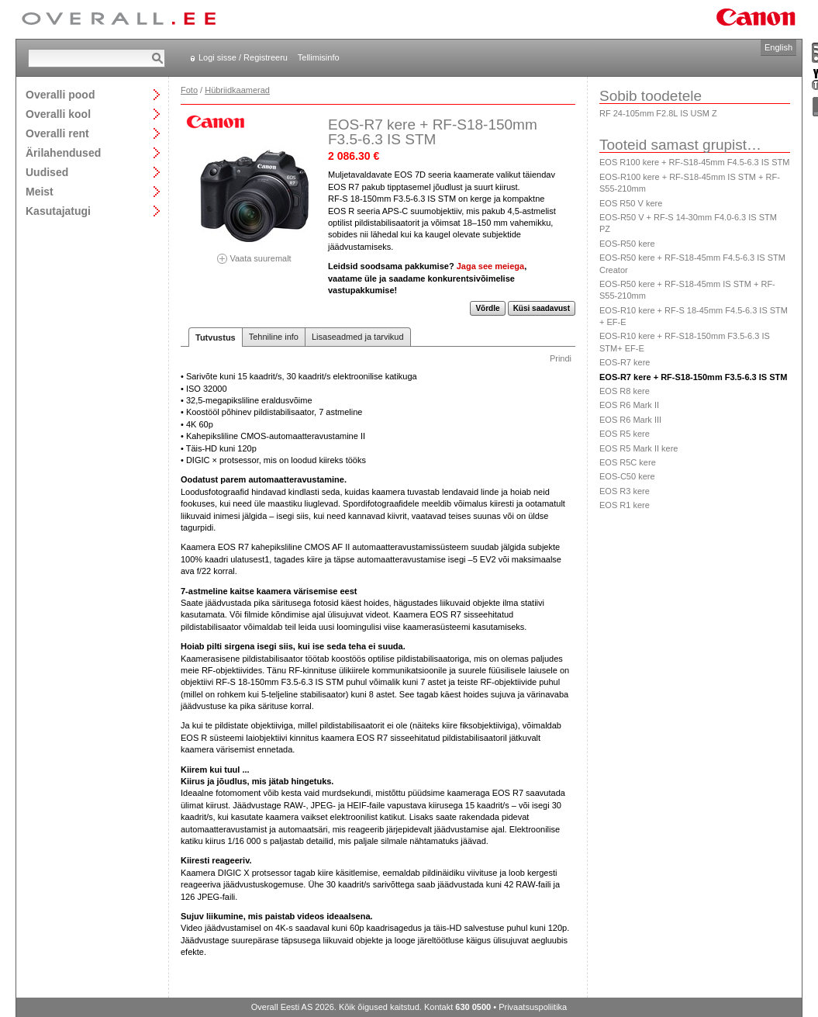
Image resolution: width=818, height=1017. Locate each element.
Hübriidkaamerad (237, 90)
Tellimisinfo (319, 57)
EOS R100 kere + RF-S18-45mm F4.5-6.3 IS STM (694, 162)
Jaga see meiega (490, 266)
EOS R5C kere (627, 462)
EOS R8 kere (624, 391)
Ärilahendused (63, 152)
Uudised (47, 172)
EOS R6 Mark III (630, 419)
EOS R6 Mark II (629, 405)
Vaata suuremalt (254, 253)
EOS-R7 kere (624, 362)
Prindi (560, 358)
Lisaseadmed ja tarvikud (358, 336)
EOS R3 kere (624, 491)
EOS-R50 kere (627, 243)
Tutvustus (215, 337)
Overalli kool (58, 113)
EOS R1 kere (624, 505)
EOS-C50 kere (627, 476)
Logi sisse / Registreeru (243, 57)
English (778, 47)
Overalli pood (60, 94)
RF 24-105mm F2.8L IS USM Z (658, 113)
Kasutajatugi (58, 210)
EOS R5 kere (624, 433)
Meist (39, 191)
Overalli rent (57, 133)
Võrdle (487, 308)
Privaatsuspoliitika (533, 1007)
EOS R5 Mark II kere (638, 448)
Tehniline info (274, 336)
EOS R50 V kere (630, 203)
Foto (189, 90)
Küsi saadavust (541, 308)
